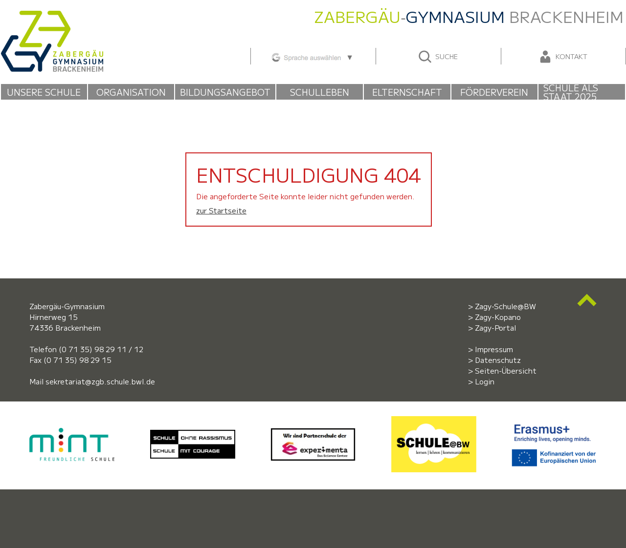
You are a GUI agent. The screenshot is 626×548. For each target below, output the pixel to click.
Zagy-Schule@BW (505, 306)
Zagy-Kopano (498, 317)
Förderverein (494, 91)
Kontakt (562, 56)
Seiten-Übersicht (506, 370)
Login (484, 381)
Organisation (131, 91)
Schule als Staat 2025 (570, 92)
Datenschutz (498, 360)
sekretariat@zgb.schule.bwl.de (100, 381)
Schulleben (319, 91)
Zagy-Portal (495, 327)
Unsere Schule (44, 91)
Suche (437, 56)
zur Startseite (221, 210)
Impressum (494, 349)
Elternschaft (407, 91)
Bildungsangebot (225, 91)
